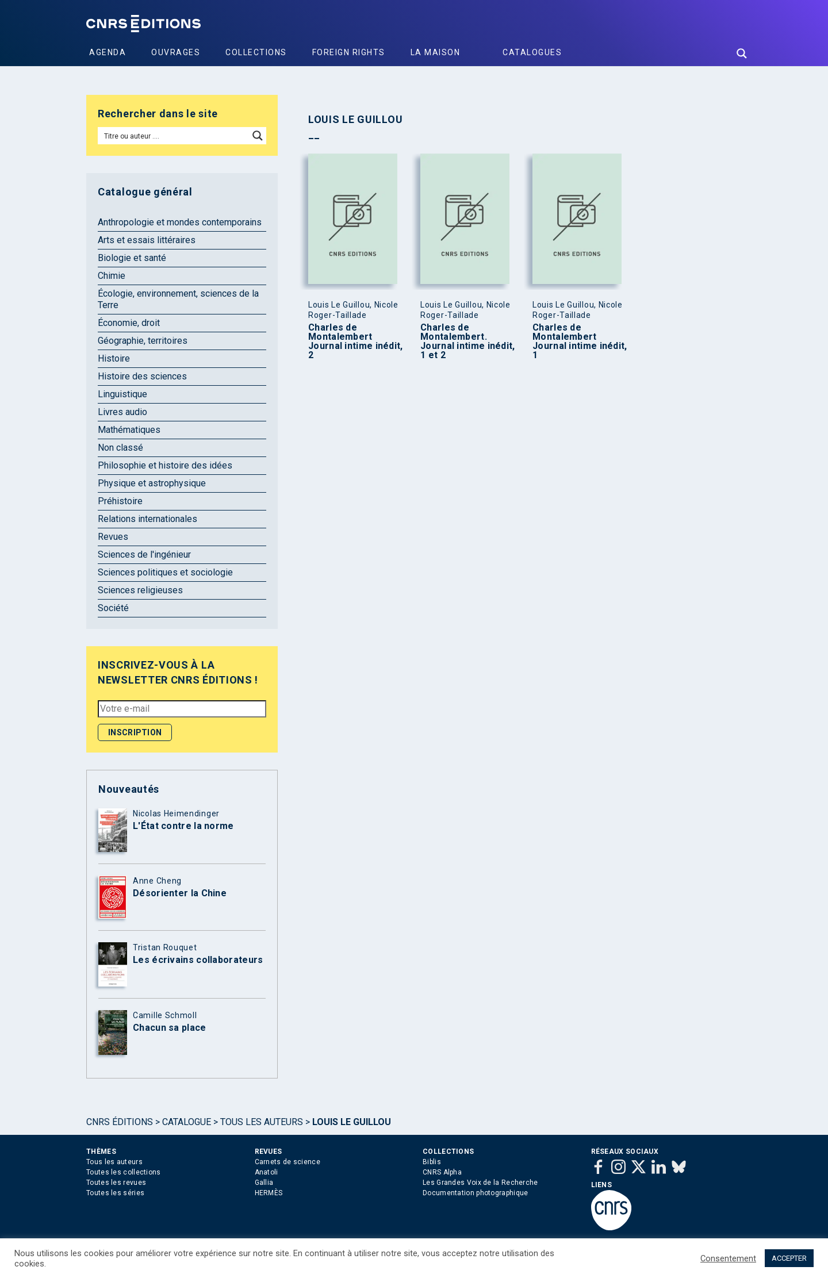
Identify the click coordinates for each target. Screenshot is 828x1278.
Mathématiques (129, 429)
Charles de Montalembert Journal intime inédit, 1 (579, 341)
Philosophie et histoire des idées (165, 465)
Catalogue (186, 1121)
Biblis (432, 1162)
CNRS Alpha (442, 1172)
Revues (113, 536)
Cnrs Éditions (119, 1121)
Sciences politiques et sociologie (165, 572)
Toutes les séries (115, 1193)
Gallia (264, 1183)
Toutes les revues (116, 1183)
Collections (256, 52)
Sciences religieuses (140, 590)
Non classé (120, 447)
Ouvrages (175, 52)
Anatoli (266, 1172)
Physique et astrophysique (152, 483)
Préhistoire (120, 501)
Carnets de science (287, 1162)
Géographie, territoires (142, 340)
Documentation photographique (475, 1193)
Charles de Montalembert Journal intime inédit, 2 (355, 341)
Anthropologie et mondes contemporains (180, 222)
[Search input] (174, 135)
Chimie (111, 275)
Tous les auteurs (261, 1121)
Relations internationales (147, 518)
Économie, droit (129, 322)
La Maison (436, 52)
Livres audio (122, 411)
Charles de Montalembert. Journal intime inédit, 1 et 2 (467, 341)
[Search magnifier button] (741, 53)
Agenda (107, 52)
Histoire (114, 358)
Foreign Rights (348, 52)
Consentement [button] (728, 1258)
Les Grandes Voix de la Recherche (480, 1183)
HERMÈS (269, 1193)
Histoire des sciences (142, 376)
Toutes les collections (123, 1172)
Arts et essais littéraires (146, 240)
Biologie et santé (132, 257)
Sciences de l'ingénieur (144, 554)
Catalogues (532, 52)
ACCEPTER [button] (789, 1258)
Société (113, 607)
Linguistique (122, 394)
